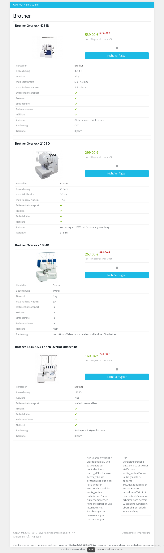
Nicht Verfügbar (117, 55)
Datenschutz (129, 532)
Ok (91, 549)
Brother (79, 65)
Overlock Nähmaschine (26, 4)
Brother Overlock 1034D (32, 245)
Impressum (143, 532)
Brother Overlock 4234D (32, 26)
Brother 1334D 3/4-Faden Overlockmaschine (46, 347)
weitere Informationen (110, 549)
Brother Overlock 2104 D (32, 144)
